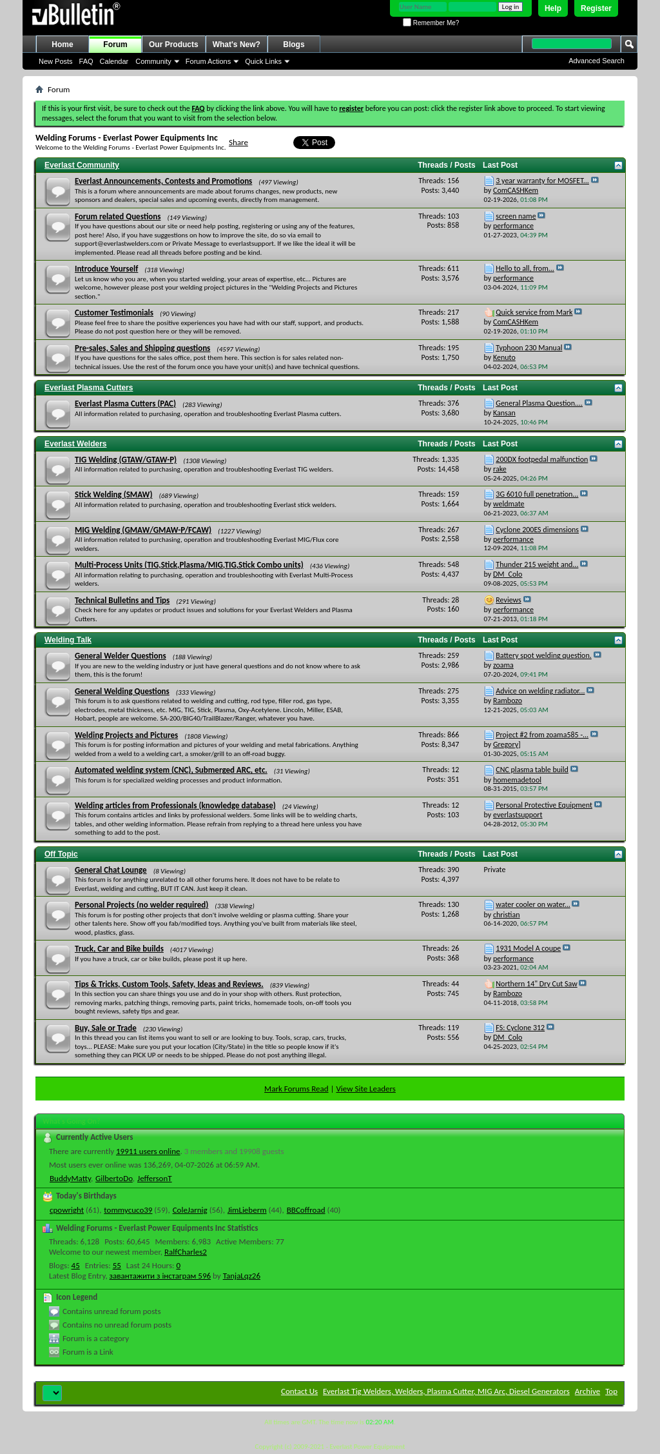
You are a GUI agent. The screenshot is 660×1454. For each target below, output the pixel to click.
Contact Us (299, 1391)
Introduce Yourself (106, 269)
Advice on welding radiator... (540, 690)
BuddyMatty (70, 1178)
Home (62, 44)
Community (153, 61)
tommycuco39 (128, 1210)
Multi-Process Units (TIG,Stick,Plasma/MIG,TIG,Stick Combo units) (189, 565)
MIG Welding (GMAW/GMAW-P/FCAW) (143, 530)
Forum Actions (208, 61)
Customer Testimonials (114, 312)
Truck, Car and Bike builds (119, 948)
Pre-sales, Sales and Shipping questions (142, 348)
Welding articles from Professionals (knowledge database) (175, 805)
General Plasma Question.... (539, 403)
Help (553, 8)
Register (596, 8)
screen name (516, 216)
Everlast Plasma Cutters (88, 387)
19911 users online (148, 1151)
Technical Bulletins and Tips (122, 600)
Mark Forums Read (296, 1088)
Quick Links (263, 61)
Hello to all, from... (525, 268)
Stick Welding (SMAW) (113, 494)
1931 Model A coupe (528, 948)
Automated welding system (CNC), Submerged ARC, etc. (171, 770)
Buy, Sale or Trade (106, 1028)
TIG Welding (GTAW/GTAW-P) (126, 459)
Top (611, 1391)
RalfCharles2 (185, 1252)
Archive (587, 1391)
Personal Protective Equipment (544, 805)
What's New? (236, 44)
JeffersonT (154, 1178)
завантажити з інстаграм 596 (160, 1275)
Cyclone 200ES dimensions (537, 529)
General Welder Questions (120, 656)
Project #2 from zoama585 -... (542, 734)
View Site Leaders (365, 1088)
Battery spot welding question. (543, 655)
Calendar (114, 61)
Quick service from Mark (534, 312)
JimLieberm (247, 1210)
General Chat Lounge (111, 870)
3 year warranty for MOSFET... (542, 180)
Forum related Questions (117, 216)
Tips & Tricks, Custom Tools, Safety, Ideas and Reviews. (169, 984)
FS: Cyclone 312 (520, 1027)
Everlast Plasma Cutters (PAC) (125, 403)
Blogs (293, 44)
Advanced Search (596, 61)
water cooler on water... (533, 904)
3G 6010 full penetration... (537, 494)
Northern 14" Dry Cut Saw (536, 983)
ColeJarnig (190, 1210)
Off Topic (61, 854)
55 (117, 1265)
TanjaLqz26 (241, 1275)
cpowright (67, 1210)
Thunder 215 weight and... (537, 564)
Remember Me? (431, 22)
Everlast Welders (75, 443)
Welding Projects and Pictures (126, 735)
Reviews (508, 599)
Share (238, 142)
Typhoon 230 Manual (529, 347)
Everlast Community (81, 165)
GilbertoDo (114, 1178)
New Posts (56, 61)
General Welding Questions (122, 691)
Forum (115, 44)
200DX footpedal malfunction (542, 459)
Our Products (174, 44)
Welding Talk (68, 639)
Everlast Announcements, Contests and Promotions (163, 181)
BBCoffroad (306, 1210)
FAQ (86, 61)
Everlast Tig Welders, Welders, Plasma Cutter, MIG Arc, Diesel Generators (446, 1391)
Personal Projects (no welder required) (141, 905)
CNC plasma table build (532, 769)
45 (76, 1265)
